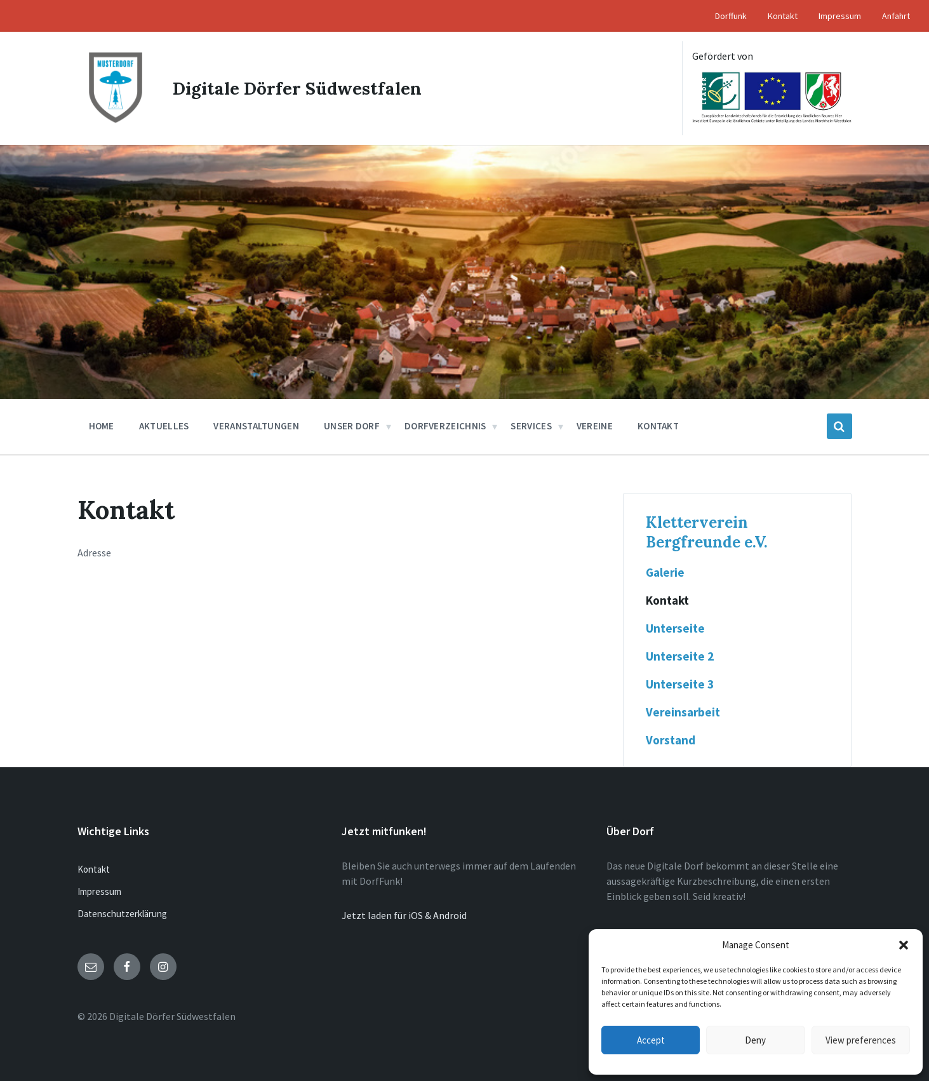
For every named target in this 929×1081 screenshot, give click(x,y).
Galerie (665, 572)
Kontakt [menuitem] (783, 16)
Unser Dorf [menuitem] (352, 426)
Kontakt (667, 600)
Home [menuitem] (101, 426)
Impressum (99, 891)
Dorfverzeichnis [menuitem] (445, 426)
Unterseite (675, 628)
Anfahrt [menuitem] (896, 16)
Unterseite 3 (680, 684)
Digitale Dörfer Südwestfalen (300, 88)
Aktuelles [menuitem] (164, 426)
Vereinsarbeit (683, 712)
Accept (651, 1040)
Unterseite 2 (680, 656)
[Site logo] (115, 122)
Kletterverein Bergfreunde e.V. (707, 532)
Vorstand (670, 740)
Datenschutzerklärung (122, 914)
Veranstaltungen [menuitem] (256, 426)
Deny (755, 1040)
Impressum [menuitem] (840, 16)
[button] (903, 945)
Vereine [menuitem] (595, 426)
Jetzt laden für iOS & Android (404, 915)
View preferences (860, 1040)
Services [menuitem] (531, 426)
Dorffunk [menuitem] (731, 16)
